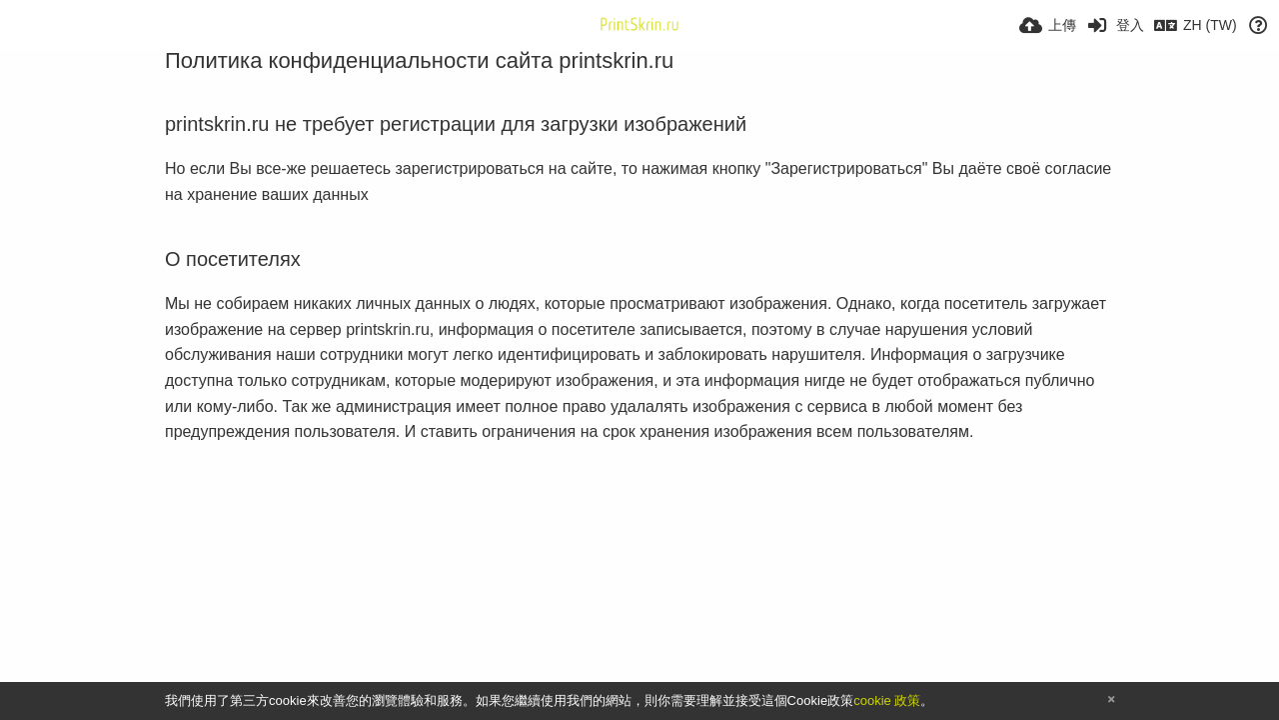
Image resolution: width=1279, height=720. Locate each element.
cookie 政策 (886, 700)
